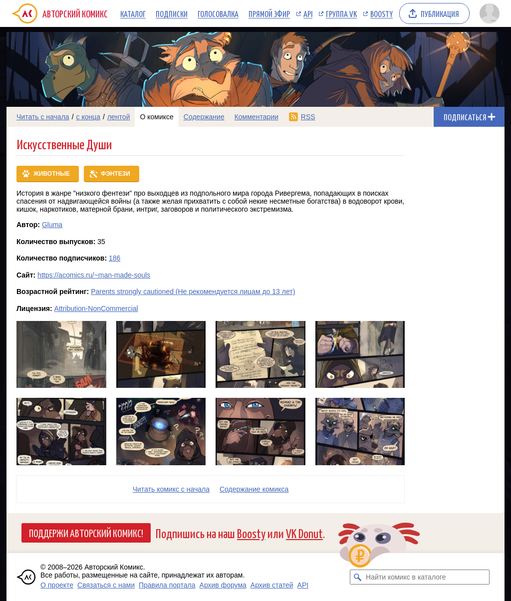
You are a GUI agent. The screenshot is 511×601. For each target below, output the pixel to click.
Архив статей (272, 585)
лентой (118, 117)
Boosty (381, 13)
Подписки (172, 13)
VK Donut (304, 533)
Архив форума (223, 585)
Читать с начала (42, 117)
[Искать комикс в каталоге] (357, 577)
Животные (51, 173)
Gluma (52, 225)
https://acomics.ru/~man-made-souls (93, 275)
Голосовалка (218, 13)
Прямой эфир (269, 13)
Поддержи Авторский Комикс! (86, 532)
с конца (88, 117)
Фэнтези (115, 173)
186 (114, 258)
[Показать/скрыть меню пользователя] (489, 13)
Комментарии (256, 117)
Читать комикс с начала (171, 489)
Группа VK (341, 13)
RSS (308, 117)
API (307, 13)
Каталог (133, 13)
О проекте (56, 585)
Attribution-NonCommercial (96, 308)
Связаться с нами (106, 585)
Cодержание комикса (254, 489)
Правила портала (167, 585)
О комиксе (156, 117)
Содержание (204, 117)
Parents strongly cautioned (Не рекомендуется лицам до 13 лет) (193, 292)
